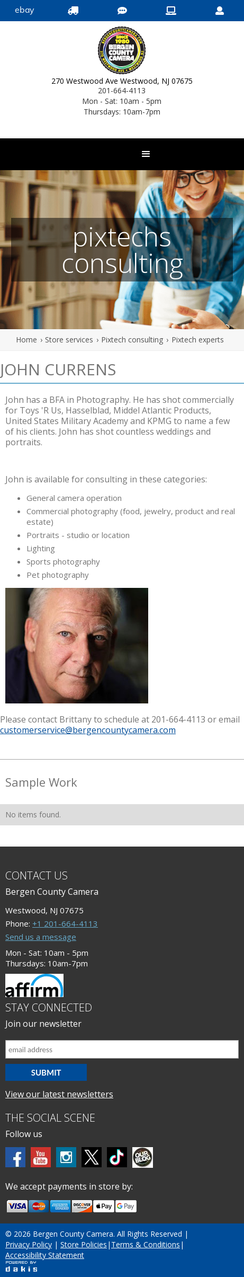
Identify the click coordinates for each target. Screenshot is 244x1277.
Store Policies (83, 1244)
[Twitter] (92, 1157)
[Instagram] (66, 1157)
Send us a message (40, 936)
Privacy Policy (28, 1244)
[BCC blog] (142, 1157)
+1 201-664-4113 (65, 923)
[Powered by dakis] (21, 1266)
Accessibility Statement (44, 1255)
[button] (146, 154)
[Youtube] (41, 1157)
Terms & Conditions (145, 1244)
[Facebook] (15, 1157)
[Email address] (122, 1049)
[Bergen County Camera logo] (122, 52)
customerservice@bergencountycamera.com (88, 730)
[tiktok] (117, 1157)
